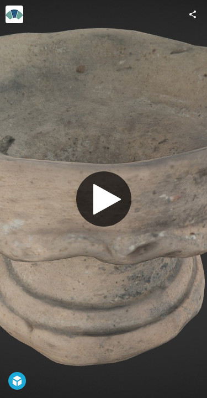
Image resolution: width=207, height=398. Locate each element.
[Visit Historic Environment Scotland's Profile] (14, 14)
